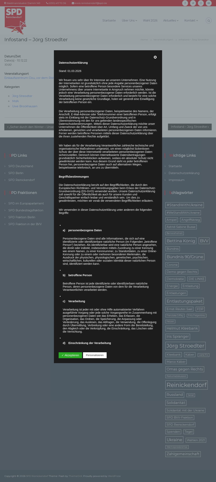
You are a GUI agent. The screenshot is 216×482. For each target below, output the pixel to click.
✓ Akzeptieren (70, 355)
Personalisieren (95, 355)
